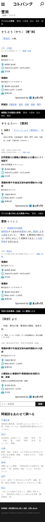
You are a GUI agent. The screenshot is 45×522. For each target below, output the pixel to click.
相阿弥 (4, 231)
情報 (24, 51)
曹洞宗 (6, 38)
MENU (3, 4)
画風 (22, 231)
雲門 (39, 105)
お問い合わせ (32, 508)
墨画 (35, 231)
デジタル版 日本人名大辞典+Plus (15, 214)
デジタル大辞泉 (7, 21)
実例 (33, 105)
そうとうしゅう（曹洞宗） (26, 130)
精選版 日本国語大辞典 (11, 113)
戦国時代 (11, 228)
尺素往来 (13, 105)
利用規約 (4, 508)
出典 (27, 105)
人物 (3, 235)
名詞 (21, 105)
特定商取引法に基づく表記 (18, 508)
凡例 (29, 51)
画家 (20, 228)
